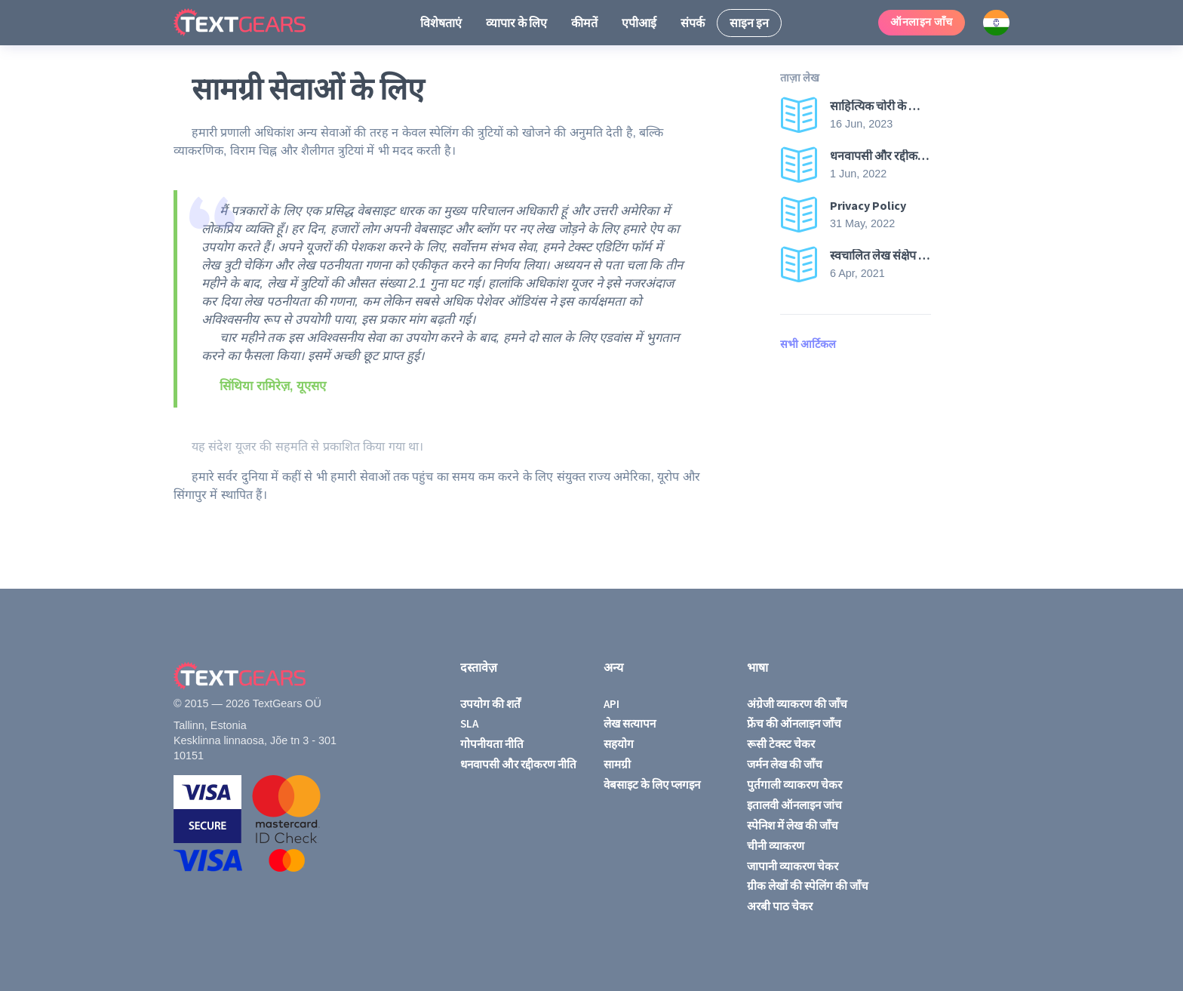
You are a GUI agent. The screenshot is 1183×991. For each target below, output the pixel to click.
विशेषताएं (441, 22)
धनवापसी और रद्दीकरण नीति (518, 764)
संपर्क (693, 22)
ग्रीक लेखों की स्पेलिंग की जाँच (807, 886)
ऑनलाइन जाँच (921, 22)
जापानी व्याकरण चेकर (792, 866)
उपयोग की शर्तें (490, 704)
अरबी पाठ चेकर (780, 906)
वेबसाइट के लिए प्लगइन (652, 784)
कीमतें (584, 22)
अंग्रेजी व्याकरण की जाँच (797, 704)
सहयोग (619, 744)
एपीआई (639, 22)
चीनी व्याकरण (775, 846)
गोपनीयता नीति (492, 744)
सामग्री (617, 764)
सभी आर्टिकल (808, 344)
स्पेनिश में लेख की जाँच (792, 825)
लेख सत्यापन (630, 723)
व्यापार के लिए (516, 22)
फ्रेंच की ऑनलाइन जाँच (794, 723)
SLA (469, 723)
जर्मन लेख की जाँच (784, 764)
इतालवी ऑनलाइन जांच (794, 805)
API (611, 704)
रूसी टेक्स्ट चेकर (781, 744)
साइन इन (749, 22)
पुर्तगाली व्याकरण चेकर (794, 784)
